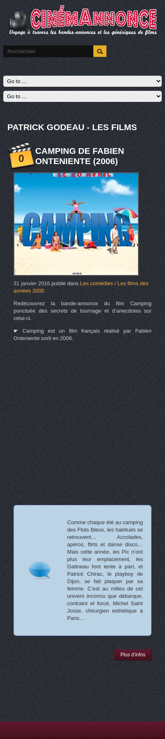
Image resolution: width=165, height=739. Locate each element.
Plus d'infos (132, 655)
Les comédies (96, 283)
